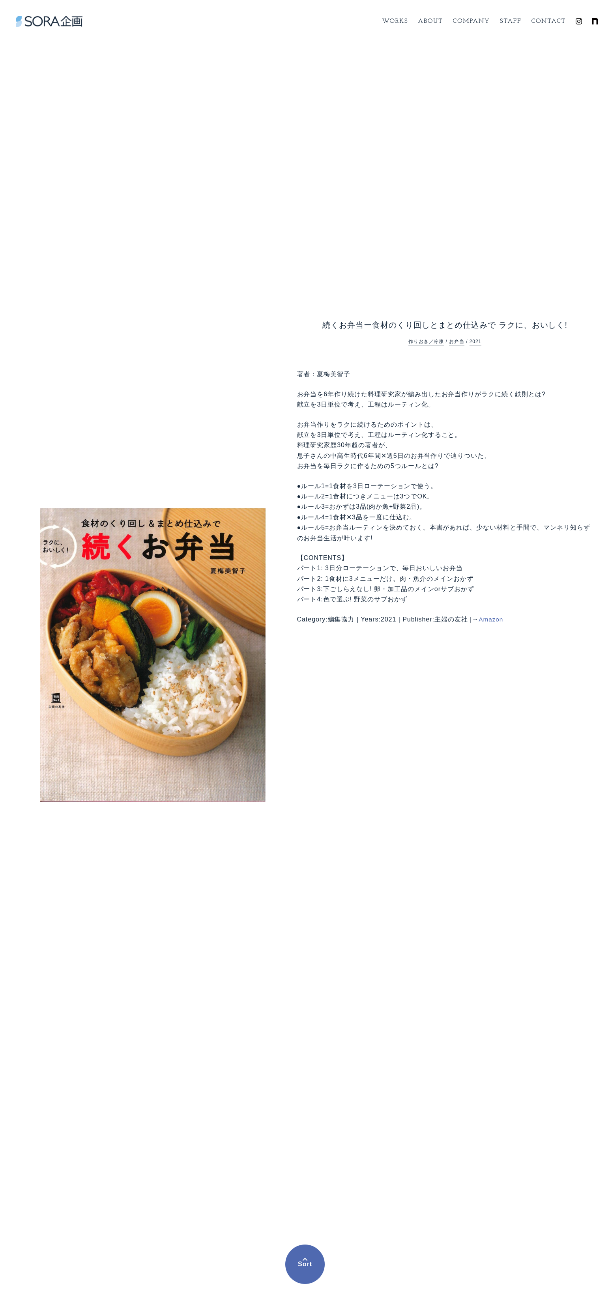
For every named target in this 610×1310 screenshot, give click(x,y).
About (430, 21)
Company (471, 21)
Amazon (491, 619)
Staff (511, 21)
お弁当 (456, 341)
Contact (548, 21)
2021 (476, 341)
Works (395, 21)
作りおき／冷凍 (426, 341)
